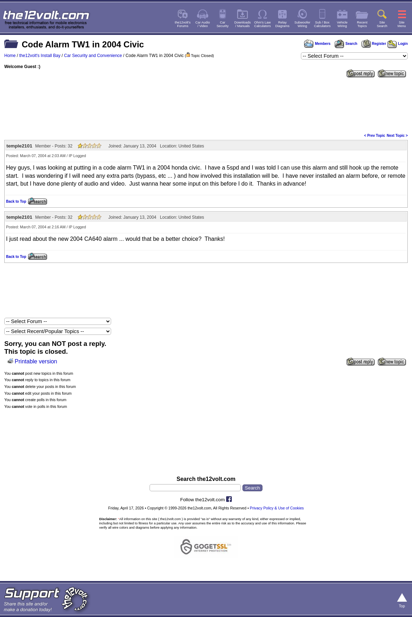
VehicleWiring (342, 24)
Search (345, 44)
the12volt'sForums (183, 24)
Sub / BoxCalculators (322, 24)
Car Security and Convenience (93, 55)
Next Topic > (397, 136)
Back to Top (16, 201)
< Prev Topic (374, 136)
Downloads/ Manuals (242, 24)
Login (397, 44)
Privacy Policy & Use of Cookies (277, 508)
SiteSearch (382, 24)
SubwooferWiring (302, 24)
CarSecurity (223, 24)
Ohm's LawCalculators (262, 24)
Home (10, 55)
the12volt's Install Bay (40, 55)
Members (317, 44)
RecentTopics (362, 24)
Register (373, 44)
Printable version (36, 361)
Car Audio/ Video (202, 24)
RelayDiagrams (282, 24)
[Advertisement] (206, 104)
